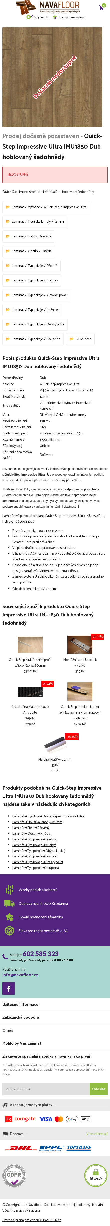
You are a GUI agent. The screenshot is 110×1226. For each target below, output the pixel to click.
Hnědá (47, 251)
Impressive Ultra (75, 207)
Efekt (31, 236)
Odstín (33, 251)
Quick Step (51, 207)
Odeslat (98, 1089)
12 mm (59, 222)
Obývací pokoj (57, 295)
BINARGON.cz (51, 1220)
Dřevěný (45, 236)
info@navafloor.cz (20, 975)
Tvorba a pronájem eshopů (21, 1220)
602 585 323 (41, 954)
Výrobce (34, 207)
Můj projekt (37, 17)
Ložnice (52, 310)
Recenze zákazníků (68, 17)
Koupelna (53, 339)
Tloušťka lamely (39, 222)
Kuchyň (52, 280)
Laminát (18, 207)
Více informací (97, 1134)
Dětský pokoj (55, 324)
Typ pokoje (35, 266)
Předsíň (52, 266)
